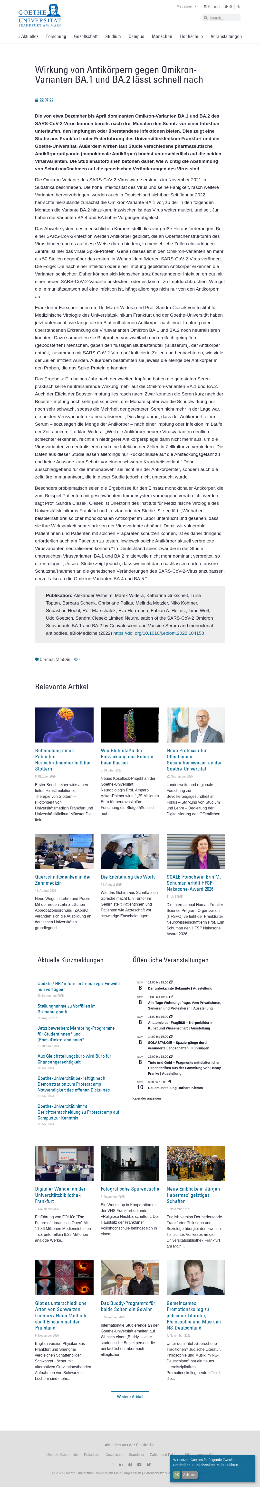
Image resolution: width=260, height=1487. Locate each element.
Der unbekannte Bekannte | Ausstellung (180, 988)
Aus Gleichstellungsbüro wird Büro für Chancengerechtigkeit (74, 1059)
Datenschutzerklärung (160, 1473)
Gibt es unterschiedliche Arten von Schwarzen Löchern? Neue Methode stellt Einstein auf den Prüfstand (61, 1315)
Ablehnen (189, 1474)
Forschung (56, 36)
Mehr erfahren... (229, 1465)
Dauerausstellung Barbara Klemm (175, 1088)
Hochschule (191, 36)
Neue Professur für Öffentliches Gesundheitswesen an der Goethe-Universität (194, 759)
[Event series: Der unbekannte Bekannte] (171, 982)
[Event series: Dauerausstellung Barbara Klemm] (169, 1082)
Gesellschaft (85, 36)
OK (177, 1474)
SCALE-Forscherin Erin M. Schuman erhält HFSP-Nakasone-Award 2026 (194, 882)
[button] (130, 1396)
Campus (136, 36)
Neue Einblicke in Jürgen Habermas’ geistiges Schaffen (193, 1194)
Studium (113, 36)
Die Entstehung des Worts (128, 876)
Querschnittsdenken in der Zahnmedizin (63, 879)
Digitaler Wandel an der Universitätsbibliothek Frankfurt (60, 1194)
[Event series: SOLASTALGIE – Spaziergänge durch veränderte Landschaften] (171, 1036)
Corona (47, 659)
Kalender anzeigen (147, 1098)
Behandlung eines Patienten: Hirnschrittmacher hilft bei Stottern (62, 759)
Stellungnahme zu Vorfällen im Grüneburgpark (67, 1009)
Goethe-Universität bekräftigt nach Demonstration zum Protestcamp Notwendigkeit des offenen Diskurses (74, 1084)
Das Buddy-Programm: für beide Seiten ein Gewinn (128, 1306)
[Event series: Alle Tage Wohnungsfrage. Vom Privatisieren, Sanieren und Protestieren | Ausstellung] (171, 997)
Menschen (162, 36)
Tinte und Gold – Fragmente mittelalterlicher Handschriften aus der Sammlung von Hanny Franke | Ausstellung (184, 1068)
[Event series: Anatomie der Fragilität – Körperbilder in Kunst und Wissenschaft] (171, 1017)
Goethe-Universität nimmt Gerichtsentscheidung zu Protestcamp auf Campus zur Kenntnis (78, 1112)
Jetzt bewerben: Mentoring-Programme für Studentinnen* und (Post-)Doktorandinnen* (76, 1034)
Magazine (186, 6)
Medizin (63, 659)
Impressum (132, 1473)
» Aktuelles (28, 36)
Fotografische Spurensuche (130, 1188)
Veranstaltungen (226, 36)
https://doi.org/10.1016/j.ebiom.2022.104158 (158, 633)
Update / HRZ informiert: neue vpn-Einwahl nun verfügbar (79, 986)
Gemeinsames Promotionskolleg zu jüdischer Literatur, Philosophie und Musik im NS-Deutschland (194, 1315)
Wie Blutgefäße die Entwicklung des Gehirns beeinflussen (127, 756)
